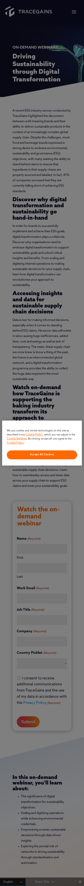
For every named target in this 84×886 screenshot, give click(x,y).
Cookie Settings (17, 438)
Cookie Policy (34, 434)
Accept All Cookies (42, 454)
